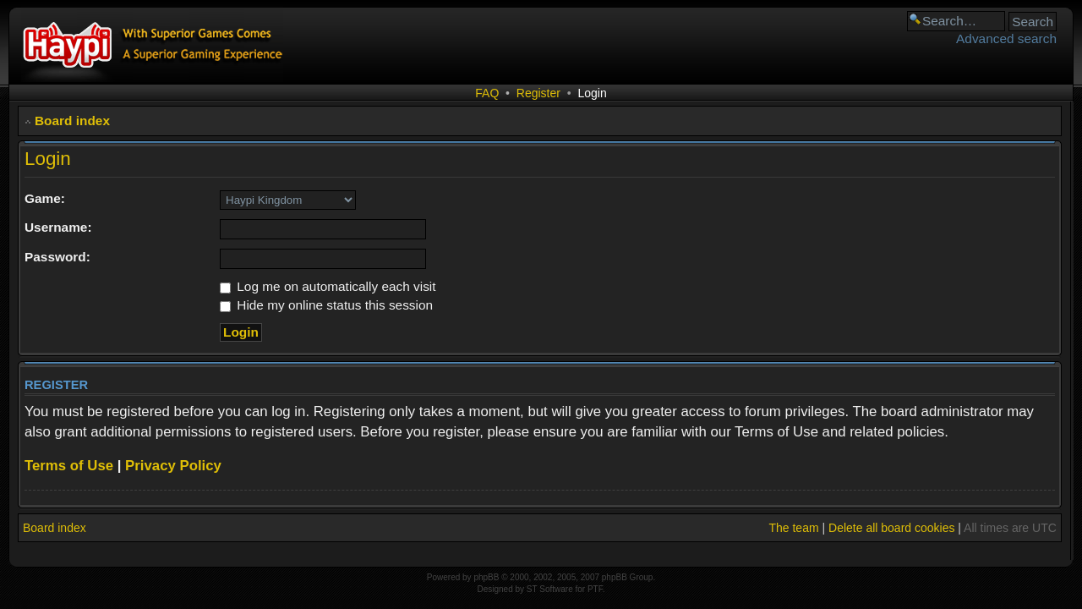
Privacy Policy (173, 466)
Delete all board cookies (891, 528)
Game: (45, 198)
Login (591, 93)
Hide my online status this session (326, 305)
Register (538, 93)
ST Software (550, 589)
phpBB (486, 577)
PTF (595, 589)
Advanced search (1006, 38)
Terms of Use (69, 466)
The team (793, 528)
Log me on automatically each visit (328, 286)
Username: (58, 227)
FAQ (487, 93)
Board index (72, 120)
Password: (57, 257)
